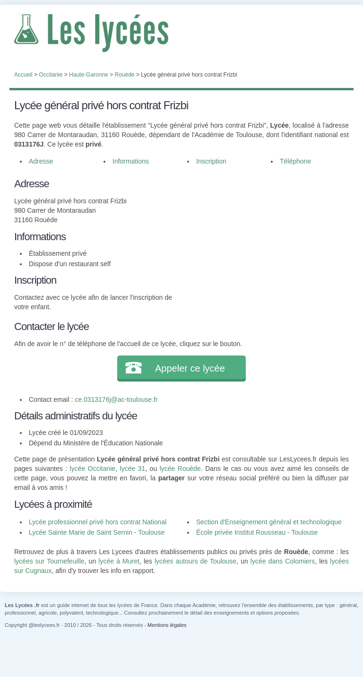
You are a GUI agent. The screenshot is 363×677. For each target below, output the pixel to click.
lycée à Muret (118, 561)
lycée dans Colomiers (283, 561)
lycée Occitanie (93, 468)
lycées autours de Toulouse (195, 561)
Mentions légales (167, 625)
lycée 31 (133, 468)
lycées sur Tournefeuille (49, 561)
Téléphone (295, 161)
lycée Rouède (180, 468)
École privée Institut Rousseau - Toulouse (257, 532)
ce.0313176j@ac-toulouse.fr (116, 399)
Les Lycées (181, 33)
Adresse (41, 161)
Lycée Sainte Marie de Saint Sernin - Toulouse (96, 532)
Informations (130, 161)
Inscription (211, 161)
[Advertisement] (260, 235)
